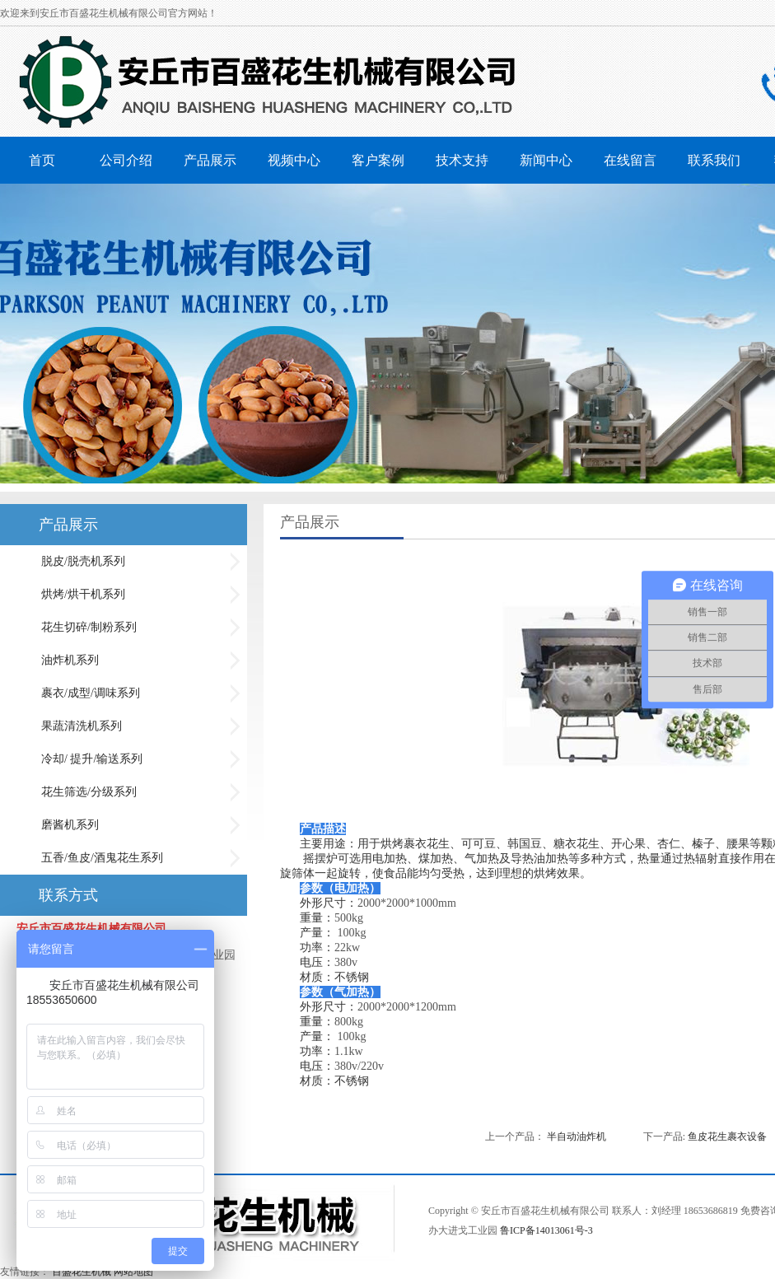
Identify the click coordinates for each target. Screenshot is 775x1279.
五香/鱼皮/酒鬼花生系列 (102, 858)
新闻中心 (546, 160)
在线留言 (630, 160)
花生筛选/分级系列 (89, 792)
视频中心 (294, 160)
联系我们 (714, 160)
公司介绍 (126, 160)
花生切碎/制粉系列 (89, 627)
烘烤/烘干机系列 (83, 594)
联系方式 (68, 895)
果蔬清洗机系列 (81, 726)
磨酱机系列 (70, 825)
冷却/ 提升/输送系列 (91, 759)
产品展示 (210, 160)
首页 (42, 160)
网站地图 (133, 1271)
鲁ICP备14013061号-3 (546, 1230)
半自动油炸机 (576, 1136)
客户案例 (378, 160)
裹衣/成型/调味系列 (90, 693)
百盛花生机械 (81, 1271)
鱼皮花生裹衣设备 (727, 1136)
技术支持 (462, 160)
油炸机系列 (70, 660)
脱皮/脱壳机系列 (83, 561)
